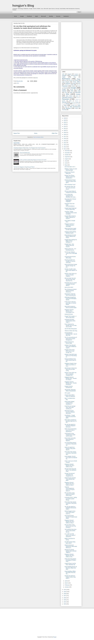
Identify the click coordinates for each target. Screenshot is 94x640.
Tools (65, 105)
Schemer (76, 100)
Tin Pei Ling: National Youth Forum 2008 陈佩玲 (71, 253)
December (67, 150)
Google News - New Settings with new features (69, 245)
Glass (79, 86)
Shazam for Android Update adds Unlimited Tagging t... (70, 551)
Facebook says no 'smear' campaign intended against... (71, 284)
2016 (65, 138)
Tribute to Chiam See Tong (71, 330)
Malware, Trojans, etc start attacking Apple (71, 169)
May (66, 165)
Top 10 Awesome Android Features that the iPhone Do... (70, 290)
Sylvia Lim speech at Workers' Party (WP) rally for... (70, 448)
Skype (77, 102)
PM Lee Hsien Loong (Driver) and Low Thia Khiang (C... (70, 526)
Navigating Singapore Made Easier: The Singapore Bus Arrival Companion (30, 147)
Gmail (65, 88)
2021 (65, 128)
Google (22, 16)
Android (64, 75)
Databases (66, 16)
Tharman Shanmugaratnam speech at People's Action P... (70, 488)
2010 (65, 589)
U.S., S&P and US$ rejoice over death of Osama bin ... (70, 535)
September (67, 156)
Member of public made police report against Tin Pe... (71, 270)
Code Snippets (65, 81)
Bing (75, 77)
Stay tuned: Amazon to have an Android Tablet (70, 307)
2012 (65, 146)
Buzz (65, 80)
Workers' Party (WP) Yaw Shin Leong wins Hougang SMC (70, 374)
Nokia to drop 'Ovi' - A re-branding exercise (70, 249)
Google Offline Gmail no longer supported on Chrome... (70, 217)
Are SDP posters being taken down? (70, 542)
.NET (63, 74)
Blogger (78, 79)
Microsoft (43, 16)
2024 (65, 122)
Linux (65, 92)
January (67, 587)
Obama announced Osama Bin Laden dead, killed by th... (71, 546)
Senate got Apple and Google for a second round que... (70, 261)
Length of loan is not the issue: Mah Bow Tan (70, 564)
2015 (65, 140)
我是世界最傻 (16, 142)
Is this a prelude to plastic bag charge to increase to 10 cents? (33, 159)
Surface (79, 103)
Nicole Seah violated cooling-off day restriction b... (69, 403)
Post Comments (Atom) (38, 137)
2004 (65, 601)
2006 (65, 597)
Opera (77, 96)
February (67, 585)
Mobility (51, 16)
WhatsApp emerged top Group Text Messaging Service (70, 298)
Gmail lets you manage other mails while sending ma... (70, 407)
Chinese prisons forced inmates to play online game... (70, 181)
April (66, 580)
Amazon (69, 74)
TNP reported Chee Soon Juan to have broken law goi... (70, 531)
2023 (65, 124)
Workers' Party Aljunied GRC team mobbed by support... (70, 346)
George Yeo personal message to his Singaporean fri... (70, 475)
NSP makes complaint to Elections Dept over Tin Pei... (71, 421)
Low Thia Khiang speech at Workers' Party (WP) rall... (70, 444)
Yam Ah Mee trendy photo (71, 328)
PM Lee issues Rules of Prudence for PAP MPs (70, 192)
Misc (18, 83)
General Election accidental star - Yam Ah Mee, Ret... (71, 334)
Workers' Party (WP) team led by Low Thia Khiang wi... (71, 355)
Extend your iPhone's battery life (70, 173)
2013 (65, 144)
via (37, 47)
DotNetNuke (66, 84)
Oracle (78, 97)
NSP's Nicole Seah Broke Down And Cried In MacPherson (70, 430)
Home (15, 16)
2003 (65, 604)
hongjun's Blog (23, 5)
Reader (63, 100)
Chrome (76, 80)
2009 (65, 591)
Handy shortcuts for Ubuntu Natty (69, 342)
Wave (66, 106)
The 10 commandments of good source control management (71, 338)
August (66, 158)
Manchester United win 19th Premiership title (70, 294)
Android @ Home (69, 314)
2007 (65, 595)
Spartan (74, 103)
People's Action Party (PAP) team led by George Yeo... (70, 351)
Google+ (64, 89)
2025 (65, 120)
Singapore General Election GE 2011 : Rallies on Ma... (70, 465)
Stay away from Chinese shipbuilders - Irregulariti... (70, 200)
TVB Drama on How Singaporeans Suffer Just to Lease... (70, 435)
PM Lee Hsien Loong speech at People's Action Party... (70, 494)
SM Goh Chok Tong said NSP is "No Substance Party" (70, 470)
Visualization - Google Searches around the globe (70, 416)
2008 (65, 593)
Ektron (77, 84)
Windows (68, 108)
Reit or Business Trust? (70, 184)
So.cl (63, 103)
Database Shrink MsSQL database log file (70, 232)
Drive (72, 84)
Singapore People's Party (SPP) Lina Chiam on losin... (70, 365)
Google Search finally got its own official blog (70, 209)
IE (77, 89)
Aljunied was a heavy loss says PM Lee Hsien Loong (71, 369)
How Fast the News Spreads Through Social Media (71, 517)
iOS (72, 91)
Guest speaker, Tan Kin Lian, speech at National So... (71, 457)
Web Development (75, 106)
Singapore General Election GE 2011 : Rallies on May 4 (70, 484)
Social (67, 103)
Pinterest (77, 99)
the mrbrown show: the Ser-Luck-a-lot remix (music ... (70, 188)
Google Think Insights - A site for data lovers (70, 317)
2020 (65, 130)
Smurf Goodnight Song (25, 152)
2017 (65, 136)
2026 (65, 118)
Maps (71, 92)
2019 (65, 132)
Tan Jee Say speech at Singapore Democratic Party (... (70, 508)
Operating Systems (67, 97)
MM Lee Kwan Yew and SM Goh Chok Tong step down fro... (70, 279)
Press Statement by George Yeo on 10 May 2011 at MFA (70, 325)
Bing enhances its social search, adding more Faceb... (70, 236)
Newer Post (17, 133)
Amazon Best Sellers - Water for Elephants (70, 395)
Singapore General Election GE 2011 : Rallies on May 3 (70, 521)
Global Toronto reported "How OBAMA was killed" (70, 479)
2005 (65, 599)
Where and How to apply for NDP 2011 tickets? (70, 229)
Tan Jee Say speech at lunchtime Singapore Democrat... (70, 426)
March (66, 583)
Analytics (76, 74)
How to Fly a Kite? (69, 287)
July (66, 160)
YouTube (64, 109)
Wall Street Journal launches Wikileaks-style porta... (70, 412)
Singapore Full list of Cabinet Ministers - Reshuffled (70, 225)
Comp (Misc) (76, 82)
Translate (73, 105)
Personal (65, 99)
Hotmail (71, 89)
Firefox (73, 86)
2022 (65, 126)
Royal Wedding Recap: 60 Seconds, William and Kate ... (71, 568)
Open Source (69, 96)
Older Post (54, 133)
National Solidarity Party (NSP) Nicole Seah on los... (70, 360)
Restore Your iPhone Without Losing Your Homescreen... (70, 177)
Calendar (70, 80)
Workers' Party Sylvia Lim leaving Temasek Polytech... (71, 275)
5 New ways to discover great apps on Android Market (70, 303)
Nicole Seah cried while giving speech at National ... (70, 439)
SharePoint (72, 102)
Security (58, 16)
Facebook (29, 16)
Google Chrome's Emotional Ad (69, 387)
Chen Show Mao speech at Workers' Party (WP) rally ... (70, 453)
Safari (70, 100)
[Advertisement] (71, 45)
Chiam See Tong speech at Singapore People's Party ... (70, 560)
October (67, 154)
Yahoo (76, 108)
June (66, 162)
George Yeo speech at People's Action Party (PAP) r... (70, 577)
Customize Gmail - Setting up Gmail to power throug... (71, 499)
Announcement (74, 75)
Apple (36, 16)
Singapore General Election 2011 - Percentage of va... (70, 311)
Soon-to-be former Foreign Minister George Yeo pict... (71, 266)
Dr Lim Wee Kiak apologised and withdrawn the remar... (70, 196)
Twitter (78, 105)
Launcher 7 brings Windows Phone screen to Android (71, 213)
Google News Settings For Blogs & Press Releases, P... (71, 241)
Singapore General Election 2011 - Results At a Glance (71, 378)
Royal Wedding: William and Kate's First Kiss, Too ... (70, 572)
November (67, 152)
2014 (65, 142)
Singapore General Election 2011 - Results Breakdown (71, 383)
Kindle (79, 91)
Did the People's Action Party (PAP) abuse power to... (70, 512)
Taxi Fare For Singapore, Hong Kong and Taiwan (24, 166)
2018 (65, 134)
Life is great (67, 393)
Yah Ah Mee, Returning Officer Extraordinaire (70, 390)
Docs (79, 83)
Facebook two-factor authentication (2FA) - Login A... (70, 321)
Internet (64, 91)
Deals (74, 83)
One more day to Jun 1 (70, 166)
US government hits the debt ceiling (70, 257)
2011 (65, 148)
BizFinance (66, 79)
